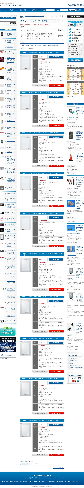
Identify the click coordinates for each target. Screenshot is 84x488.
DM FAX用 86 (11, 321)
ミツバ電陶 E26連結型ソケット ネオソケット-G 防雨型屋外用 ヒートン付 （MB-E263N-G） (80, 328)
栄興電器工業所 (11, 193)
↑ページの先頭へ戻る (58, 468)
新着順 (27, 45)
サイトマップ (62, 481)
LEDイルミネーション (11, 230)
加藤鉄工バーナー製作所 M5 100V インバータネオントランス (80, 249)
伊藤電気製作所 (11, 316)
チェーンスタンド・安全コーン (79, 161)
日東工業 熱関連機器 (11, 128)
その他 (78, 208)
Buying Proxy (3, 358)
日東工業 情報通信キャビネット (11, 107)
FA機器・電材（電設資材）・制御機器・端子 (11, 206)
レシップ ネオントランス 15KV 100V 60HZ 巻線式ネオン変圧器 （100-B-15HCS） (79, 273)
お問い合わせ (25, 481)
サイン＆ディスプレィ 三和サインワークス (11, 282)
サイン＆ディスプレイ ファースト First (11, 260)
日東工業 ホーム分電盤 (11, 41)
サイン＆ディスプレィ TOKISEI (11, 245)
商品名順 (33, 45)
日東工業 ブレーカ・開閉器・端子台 (11, 35)
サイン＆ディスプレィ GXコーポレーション (11, 252)
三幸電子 (9, 147)
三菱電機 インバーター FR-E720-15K (79, 133)
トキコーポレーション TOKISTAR (11, 78)
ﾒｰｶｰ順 (39, 45)
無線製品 (79, 186)
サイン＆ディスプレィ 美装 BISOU (11, 267)
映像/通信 (9, 152)
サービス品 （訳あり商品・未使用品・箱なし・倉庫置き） (11, 70)
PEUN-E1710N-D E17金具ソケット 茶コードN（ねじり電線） (80, 228)
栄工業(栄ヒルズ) (10, 219)
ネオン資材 (10, 47)
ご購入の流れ (73, 358)
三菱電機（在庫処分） (73, 117)
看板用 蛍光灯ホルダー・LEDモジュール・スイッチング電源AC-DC (11, 60)
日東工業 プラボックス (11, 85)
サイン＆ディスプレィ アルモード (11, 237)
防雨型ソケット (72, 335)
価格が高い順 (55, 45)
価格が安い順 (46, 45)
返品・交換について (75, 365)
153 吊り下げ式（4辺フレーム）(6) (39, 38)
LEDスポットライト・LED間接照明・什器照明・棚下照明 (11, 170)
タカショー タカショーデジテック (11, 310)
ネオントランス (72, 255)
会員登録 (53, 481)
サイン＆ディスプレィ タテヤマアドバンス (11, 275)
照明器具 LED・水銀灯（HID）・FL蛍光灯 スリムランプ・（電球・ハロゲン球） (11, 160)
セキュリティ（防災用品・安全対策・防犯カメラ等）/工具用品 (11, 180)
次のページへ (35, 464)
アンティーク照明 (11, 188)
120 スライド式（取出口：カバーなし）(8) (41, 33)
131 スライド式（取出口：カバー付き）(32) (41, 34)
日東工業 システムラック (11, 121)
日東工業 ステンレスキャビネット (11, 92)
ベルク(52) (32, 30)
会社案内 (5, 481)
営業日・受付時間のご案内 (76, 367)
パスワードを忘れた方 (78, 10)
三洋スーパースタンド (11, 303)
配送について (73, 363)
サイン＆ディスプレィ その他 (11, 296)
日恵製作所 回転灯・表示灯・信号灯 (11, 135)
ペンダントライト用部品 (74, 233)
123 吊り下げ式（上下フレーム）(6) (39, 36)
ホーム (21, 16)
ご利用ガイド (14, 481)
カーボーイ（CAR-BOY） (10, 52)
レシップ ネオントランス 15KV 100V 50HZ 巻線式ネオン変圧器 (79, 296)
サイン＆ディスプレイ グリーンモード (11, 290)
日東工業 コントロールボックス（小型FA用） (11, 100)
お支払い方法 (73, 360)
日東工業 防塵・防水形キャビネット (11, 115)
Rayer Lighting (11, 224)
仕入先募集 (35, 481)
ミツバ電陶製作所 (11, 199)
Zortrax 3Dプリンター (11, 213)
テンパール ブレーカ (11, 141)
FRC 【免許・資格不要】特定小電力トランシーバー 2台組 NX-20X (80, 180)
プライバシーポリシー (75, 481)
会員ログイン (44, 481)
